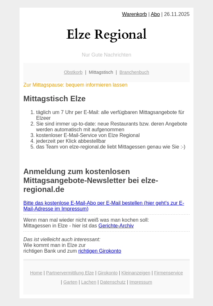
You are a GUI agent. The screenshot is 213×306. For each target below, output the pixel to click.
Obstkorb (73, 72)
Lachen (88, 282)
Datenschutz (113, 282)
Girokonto (107, 272)
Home (36, 272)
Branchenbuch (134, 72)
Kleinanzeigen (136, 272)
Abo (155, 14)
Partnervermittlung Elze (70, 272)
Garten (70, 282)
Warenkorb (134, 14)
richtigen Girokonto (99, 251)
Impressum (141, 282)
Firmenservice (168, 272)
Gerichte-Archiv (116, 225)
